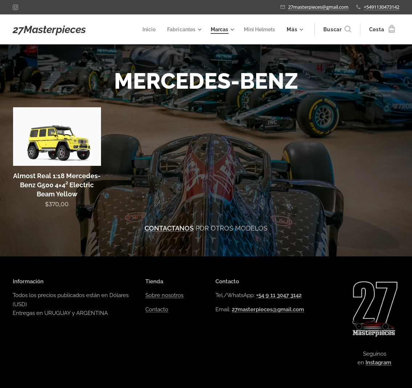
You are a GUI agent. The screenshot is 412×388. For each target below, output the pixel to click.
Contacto (156, 309)
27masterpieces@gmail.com (318, 7)
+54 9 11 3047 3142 (279, 295)
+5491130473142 (381, 7)
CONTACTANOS (169, 228)
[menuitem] (144, 29)
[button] (337, 29)
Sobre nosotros (164, 295)
